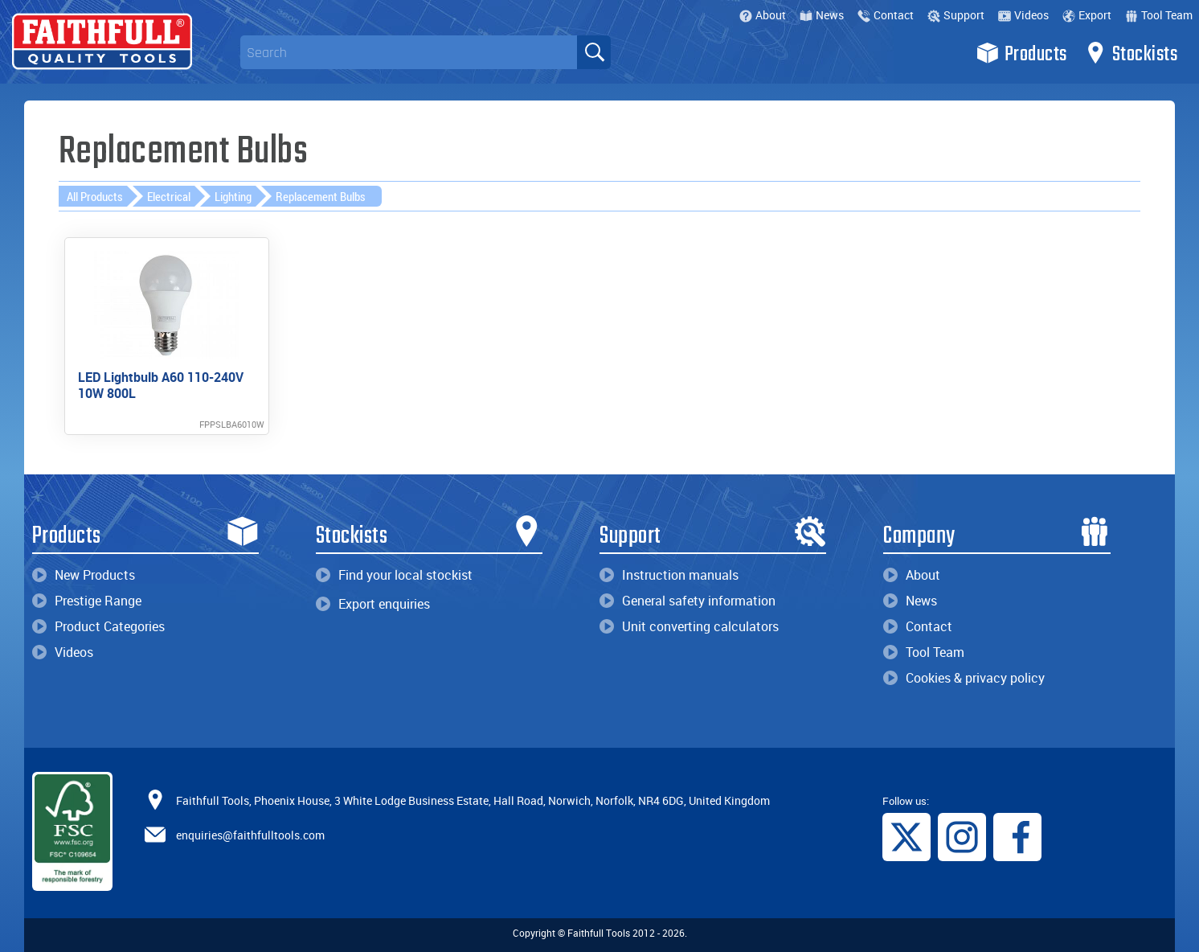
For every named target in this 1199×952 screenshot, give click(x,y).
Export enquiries (373, 604)
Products (1021, 53)
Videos (1023, 15)
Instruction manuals (669, 575)
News (822, 15)
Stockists (1131, 53)
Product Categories (98, 626)
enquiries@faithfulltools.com (250, 834)
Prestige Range (86, 600)
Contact (885, 15)
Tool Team (1159, 15)
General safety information (687, 600)
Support (955, 15)
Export (1086, 15)
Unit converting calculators (689, 626)
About (762, 15)
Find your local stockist (394, 575)
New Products (83, 575)
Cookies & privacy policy (964, 678)
